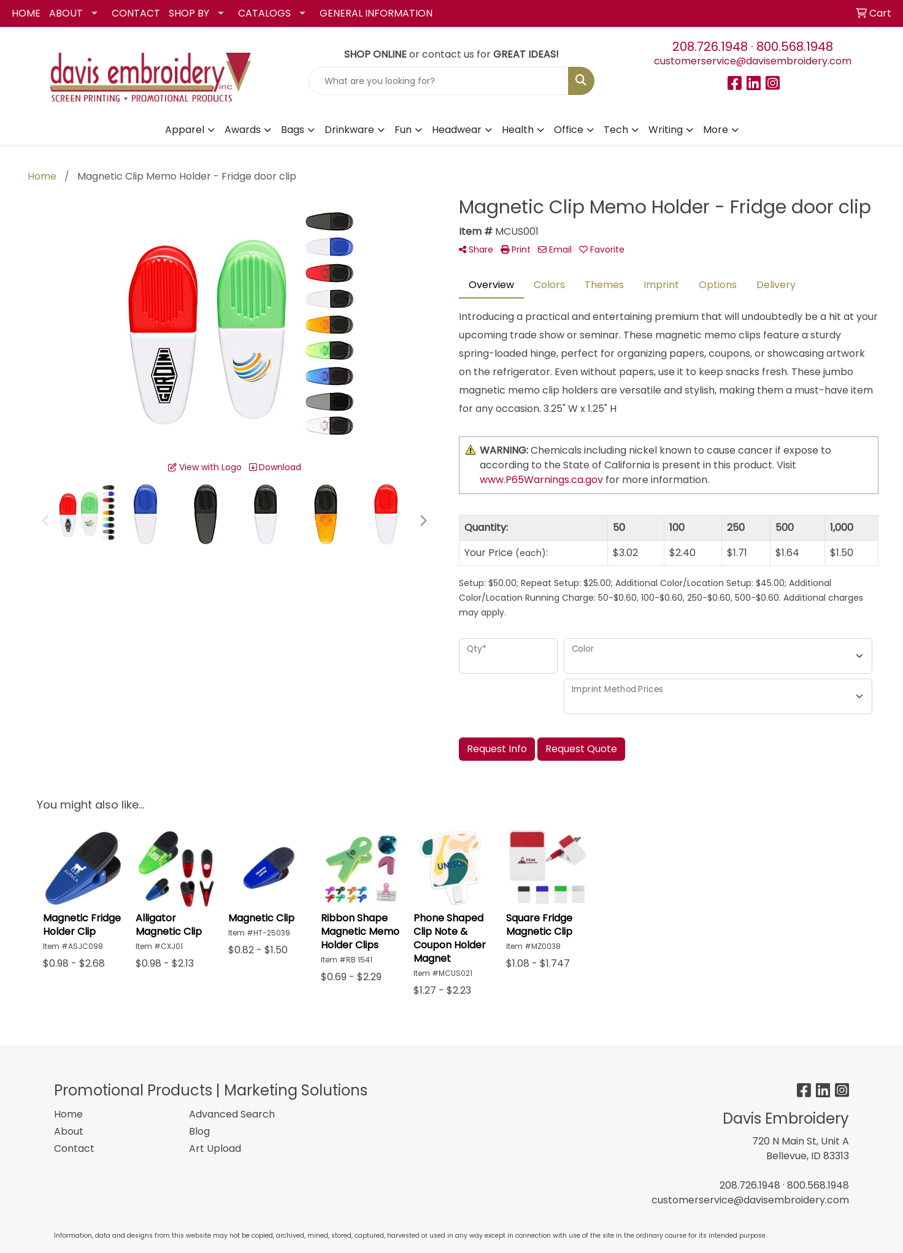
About (68, 1131)
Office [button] (568, 130)
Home (68, 1114)
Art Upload (215, 1148)
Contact (74, 1148)
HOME (26, 13)
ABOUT (66, 13)
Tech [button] (616, 130)
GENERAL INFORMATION (376, 13)
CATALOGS (264, 13)
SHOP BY (189, 13)
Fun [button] (403, 130)
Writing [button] (665, 130)
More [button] (715, 130)
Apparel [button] (184, 130)
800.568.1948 (794, 46)
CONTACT (136, 13)
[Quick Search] (439, 81)
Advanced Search (232, 1114)
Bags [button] (292, 130)
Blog (199, 1131)
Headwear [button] (457, 130)
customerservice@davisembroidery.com (752, 61)
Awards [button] (243, 130)
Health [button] (518, 130)
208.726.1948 (710, 46)
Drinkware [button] (349, 130)
